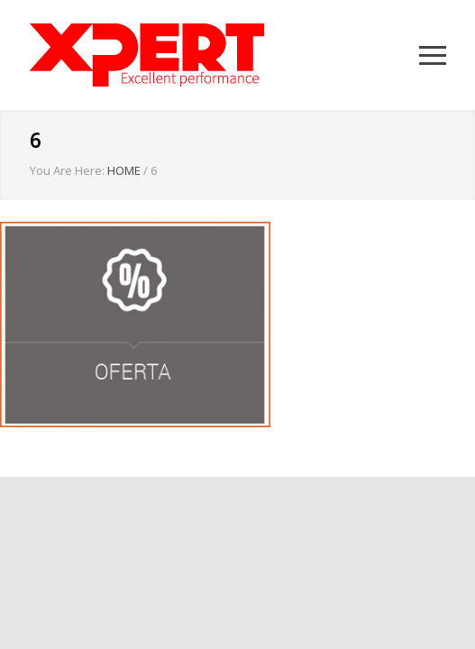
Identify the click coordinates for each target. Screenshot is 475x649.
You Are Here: (67, 170)
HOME (124, 170)
